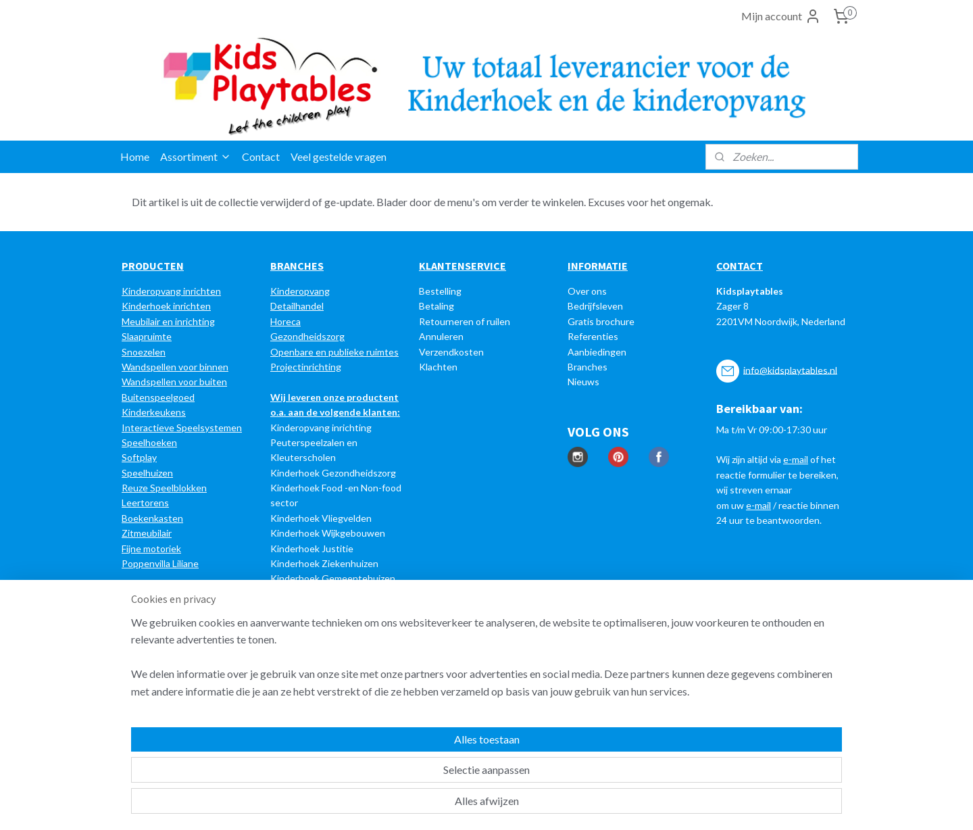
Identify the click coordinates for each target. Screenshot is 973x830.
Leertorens (145, 502)
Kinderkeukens (154, 412)
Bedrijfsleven (595, 306)
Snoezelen (144, 352)
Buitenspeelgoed (158, 397)
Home (134, 156)
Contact (261, 156)
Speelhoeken (149, 442)
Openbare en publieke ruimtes (334, 352)
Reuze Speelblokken (164, 487)
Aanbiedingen (597, 352)
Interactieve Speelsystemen (182, 427)
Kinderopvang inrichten (171, 291)
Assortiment (195, 156)
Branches (587, 366)
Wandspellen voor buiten (174, 381)
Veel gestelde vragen (338, 156)
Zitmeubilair (147, 533)
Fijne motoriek (151, 548)
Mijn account (781, 16)
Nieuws (583, 381)
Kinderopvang (300, 291)
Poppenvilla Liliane (160, 563)
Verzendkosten (451, 352)
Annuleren (441, 336)
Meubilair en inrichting (168, 321)
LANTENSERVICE (466, 265)
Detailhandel (297, 306)
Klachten (438, 366)
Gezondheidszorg (307, 336)
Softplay (139, 457)
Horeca (285, 321)
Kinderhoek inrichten (166, 306)
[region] (397, 770)
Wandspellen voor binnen (175, 366)
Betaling (436, 306)
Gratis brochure (601, 321)
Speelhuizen (147, 473)
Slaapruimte (147, 336)
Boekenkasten (152, 518)
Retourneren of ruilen (464, 321)
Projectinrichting (305, 366)
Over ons (587, 291)
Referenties (593, 336)
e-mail (795, 459)
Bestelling (440, 291)
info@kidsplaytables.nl (790, 369)
